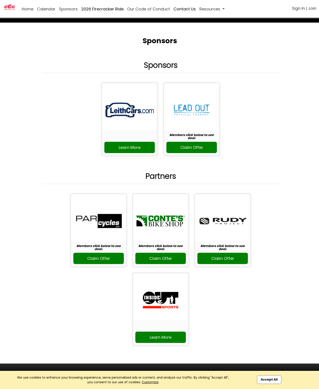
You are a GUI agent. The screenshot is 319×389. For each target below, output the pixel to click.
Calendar (46, 9)
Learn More (129, 147)
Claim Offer (191, 147)
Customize (150, 382)
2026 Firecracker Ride (102, 9)
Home (27, 9)
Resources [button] (210, 9)
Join (312, 8)
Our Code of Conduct (148, 9)
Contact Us (184, 9)
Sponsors (68, 9)
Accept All (269, 379)
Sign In (298, 8)
